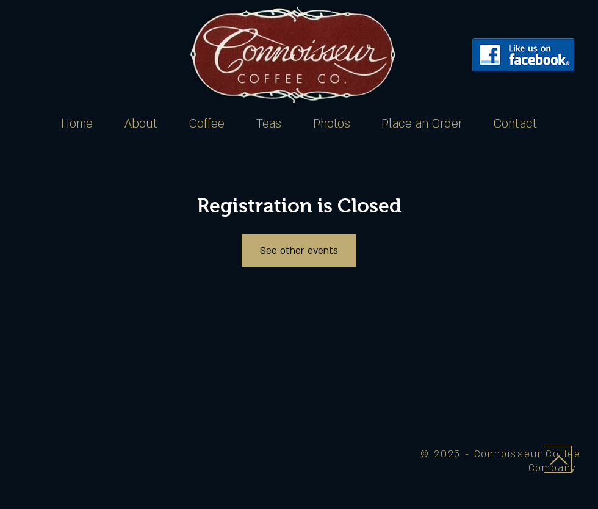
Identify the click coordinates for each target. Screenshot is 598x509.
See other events (299, 251)
